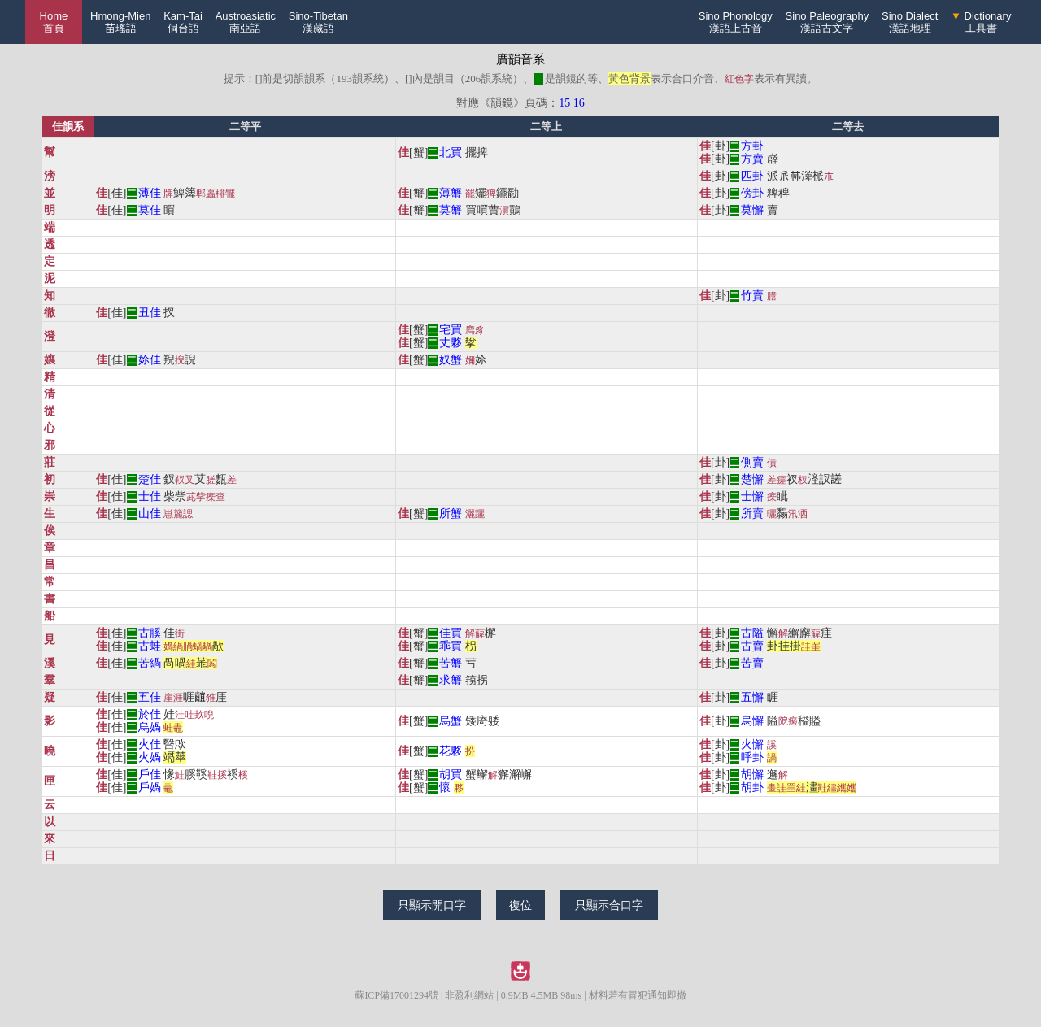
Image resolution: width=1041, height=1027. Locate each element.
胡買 (450, 774)
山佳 (149, 513)
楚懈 (752, 479)
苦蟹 (450, 663)
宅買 (450, 330)
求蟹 (450, 680)
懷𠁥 (445, 787)
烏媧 (149, 727)
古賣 (752, 646)
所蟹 (450, 513)
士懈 (752, 496)
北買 (450, 152)
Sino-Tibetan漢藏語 (318, 22)
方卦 (752, 146)
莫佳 (149, 210)
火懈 (752, 744)
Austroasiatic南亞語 (246, 22)
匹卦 (752, 176)
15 (564, 103)
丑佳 (149, 313)
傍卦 (752, 193)
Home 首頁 (54, 22)
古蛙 (149, 646)
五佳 (149, 697)
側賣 (752, 462)
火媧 (149, 757)
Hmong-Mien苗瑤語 (120, 22)
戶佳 (149, 774)
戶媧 (149, 787)
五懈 (752, 697)
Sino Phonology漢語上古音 (736, 22)
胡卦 (752, 787)
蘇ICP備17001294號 (396, 995)
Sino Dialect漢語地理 (910, 22)
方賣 (752, 159)
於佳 (149, 714)
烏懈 (752, 721)
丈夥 (450, 343)
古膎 (149, 633)
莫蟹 (450, 210)
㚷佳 (149, 360)
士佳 (149, 496)
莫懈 (752, 210)
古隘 (752, 633)
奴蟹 (450, 360)
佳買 (450, 633)
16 (579, 103)
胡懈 (752, 774)
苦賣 (752, 663)
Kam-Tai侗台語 (183, 22)
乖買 (450, 646)
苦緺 (149, 663)
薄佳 (149, 193)
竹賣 (752, 295)
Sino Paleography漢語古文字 (827, 22)
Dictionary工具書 (981, 22)
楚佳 (149, 479)
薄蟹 (450, 193)
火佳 (149, 744)
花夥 (450, 751)
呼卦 (752, 757)
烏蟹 (450, 721)
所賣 (752, 513)
